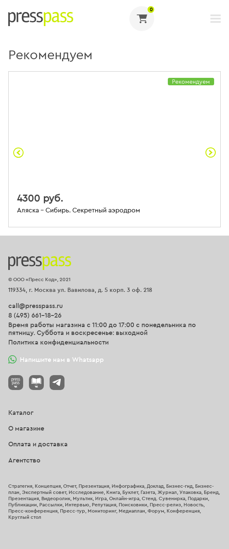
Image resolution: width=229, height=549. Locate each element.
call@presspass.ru (35, 305)
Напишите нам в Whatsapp (56, 359)
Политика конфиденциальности (58, 342)
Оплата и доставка (38, 444)
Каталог (20, 412)
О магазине (26, 428)
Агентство (24, 460)
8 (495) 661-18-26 (35, 315)
